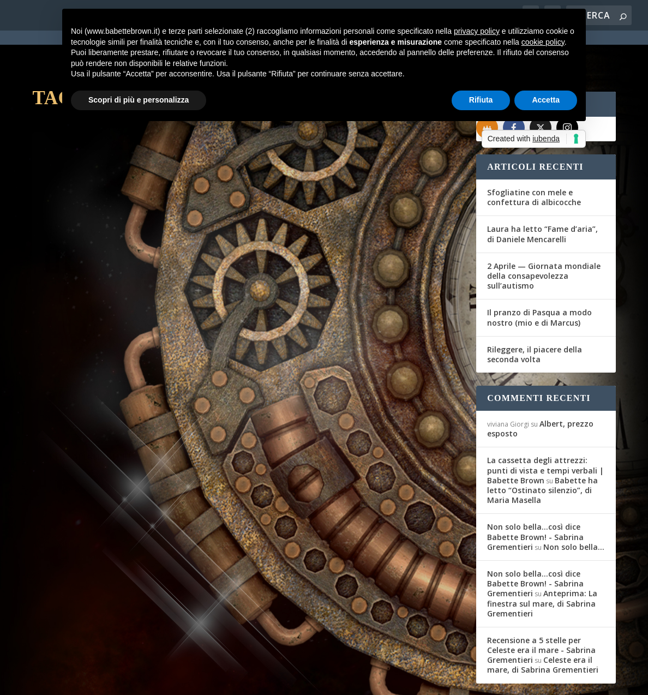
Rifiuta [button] (481, 99)
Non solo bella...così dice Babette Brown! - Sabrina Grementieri (535, 497)
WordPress (223, 680)
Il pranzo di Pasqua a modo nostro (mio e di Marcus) (539, 278)
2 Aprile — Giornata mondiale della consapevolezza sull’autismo (544, 236)
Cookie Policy (334, 680)
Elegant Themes (113, 680)
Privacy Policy (276, 680)
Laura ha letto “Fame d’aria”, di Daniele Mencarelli (542, 194)
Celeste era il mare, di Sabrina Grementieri (542, 625)
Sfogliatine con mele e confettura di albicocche (534, 158)
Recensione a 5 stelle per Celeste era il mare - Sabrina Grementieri (541, 611)
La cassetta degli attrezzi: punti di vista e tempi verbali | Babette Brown (545, 431)
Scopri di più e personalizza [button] (138, 99)
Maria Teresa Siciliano (84, 276)
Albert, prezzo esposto (540, 389)
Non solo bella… (573, 507)
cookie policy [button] (543, 42)
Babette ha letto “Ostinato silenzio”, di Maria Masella (542, 451)
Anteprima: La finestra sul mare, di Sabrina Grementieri (542, 564)
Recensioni (188, 276)
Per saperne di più (90, 364)
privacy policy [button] (477, 31)
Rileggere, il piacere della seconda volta (534, 315)
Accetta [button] (546, 99)
